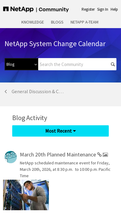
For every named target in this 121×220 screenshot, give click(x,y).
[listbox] (27, 195)
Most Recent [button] (58, 131)
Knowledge (32, 22)
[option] (15, 195)
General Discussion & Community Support (39, 91)
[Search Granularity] (21, 64)
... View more (105, 176)
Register (88, 9)
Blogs (57, 22)
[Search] (77, 64)
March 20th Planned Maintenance (58, 154)
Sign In (102, 9)
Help (114, 9)
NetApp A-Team (84, 22)
